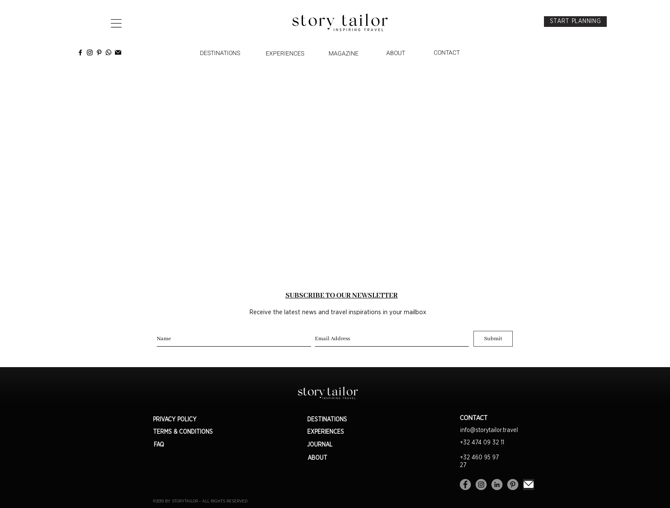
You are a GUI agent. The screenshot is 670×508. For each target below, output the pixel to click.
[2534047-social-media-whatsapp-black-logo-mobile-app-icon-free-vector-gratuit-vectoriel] (108, 52)
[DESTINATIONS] (220, 53)
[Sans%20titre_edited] (528, 484)
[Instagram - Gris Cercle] (481, 484)
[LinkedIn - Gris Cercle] (496, 484)
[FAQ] (159, 445)
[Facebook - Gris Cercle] (465, 484)
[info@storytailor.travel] (489, 430)
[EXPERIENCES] (285, 54)
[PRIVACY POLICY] (189, 420)
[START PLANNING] (575, 21)
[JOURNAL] (337, 445)
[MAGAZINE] (343, 54)
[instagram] (90, 52)
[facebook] (80, 52)
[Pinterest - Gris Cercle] (512, 484)
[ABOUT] (395, 53)
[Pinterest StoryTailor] (99, 52)
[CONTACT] (446, 53)
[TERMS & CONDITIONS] (189, 432)
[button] (116, 23)
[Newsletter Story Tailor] (118, 52)
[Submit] (493, 339)
